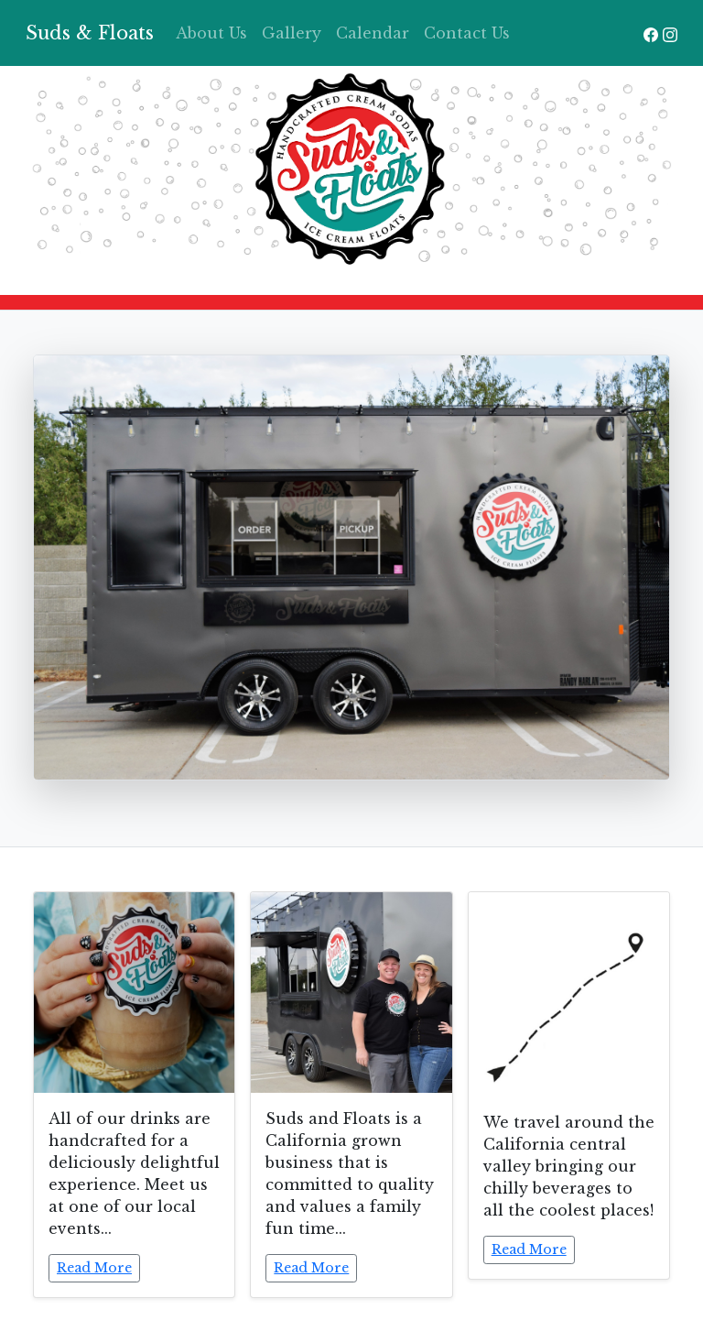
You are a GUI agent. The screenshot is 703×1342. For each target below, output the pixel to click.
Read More (94, 1268)
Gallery (291, 33)
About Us (211, 33)
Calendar (372, 33)
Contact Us (467, 33)
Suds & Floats (90, 33)
